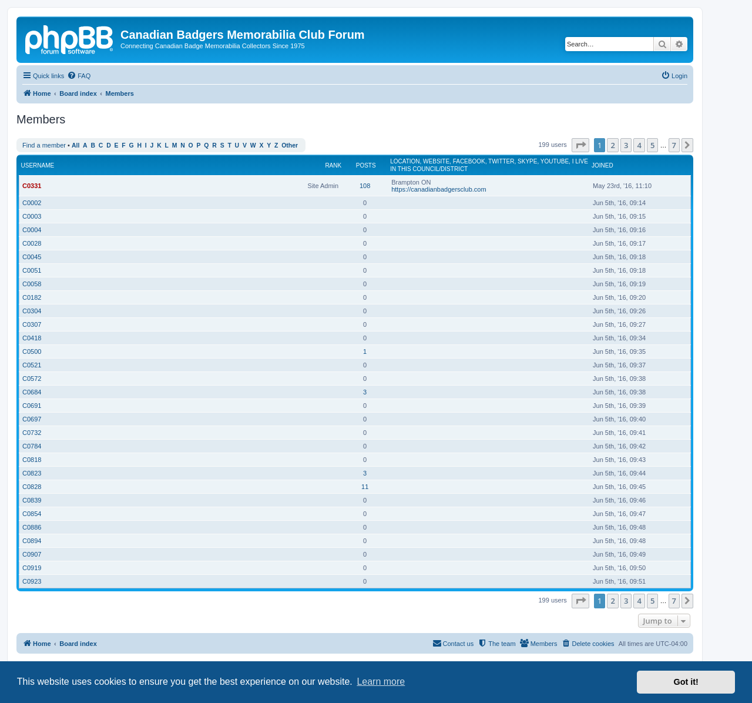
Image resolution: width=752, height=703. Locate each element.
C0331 (31, 185)
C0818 (31, 459)
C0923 (31, 581)
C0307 (31, 324)
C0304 (31, 310)
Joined (602, 165)
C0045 (31, 256)
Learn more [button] (381, 682)
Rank (333, 165)
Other (289, 145)
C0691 (31, 405)
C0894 (31, 540)
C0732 (31, 432)
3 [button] (626, 145)
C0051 (31, 270)
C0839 (31, 500)
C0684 (31, 392)
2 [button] (612, 145)
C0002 (31, 202)
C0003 (31, 216)
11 (364, 486)
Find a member (44, 145)
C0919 (31, 567)
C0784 (31, 446)
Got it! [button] (686, 682)
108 (365, 185)
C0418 (31, 338)
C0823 (31, 473)
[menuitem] (78, 76)
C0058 (31, 283)
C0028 (31, 243)
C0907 (31, 554)
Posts (366, 165)
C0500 (31, 351)
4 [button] (639, 145)
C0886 (31, 527)
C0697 (31, 419)
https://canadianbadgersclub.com (438, 189)
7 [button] (674, 145)
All (75, 145)
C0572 (31, 378)
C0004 (31, 229)
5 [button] (652, 145)
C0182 (31, 297)
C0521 (31, 365)
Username (38, 165)
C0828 (31, 486)
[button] (580, 145)
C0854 (31, 513)
